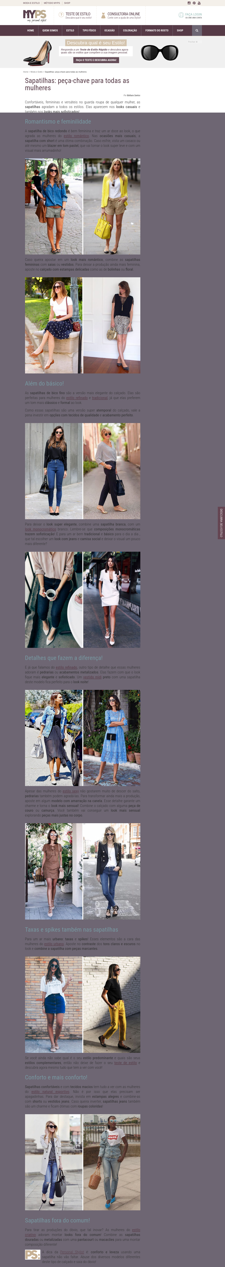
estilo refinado (77, 398)
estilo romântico (76, 136)
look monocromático (40, 529)
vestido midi (92, 677)
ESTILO (70, 30)
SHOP (67, 3)
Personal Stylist (72, 1252)
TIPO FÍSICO (89, 30)
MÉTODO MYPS (52, 3)
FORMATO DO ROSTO (156, 30)
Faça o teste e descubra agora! (96, 60)
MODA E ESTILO (31, 3)
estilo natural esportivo (50, 1091)
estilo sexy (71, 791)
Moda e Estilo (37, 72)
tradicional (100, 398)
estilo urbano (54, 944)
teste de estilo (125, 1063)
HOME (30, 30)
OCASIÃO (109, 30)
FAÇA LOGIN (190, 15)
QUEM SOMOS (50, 30)
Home (25, 72)
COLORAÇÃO (130, 30)
